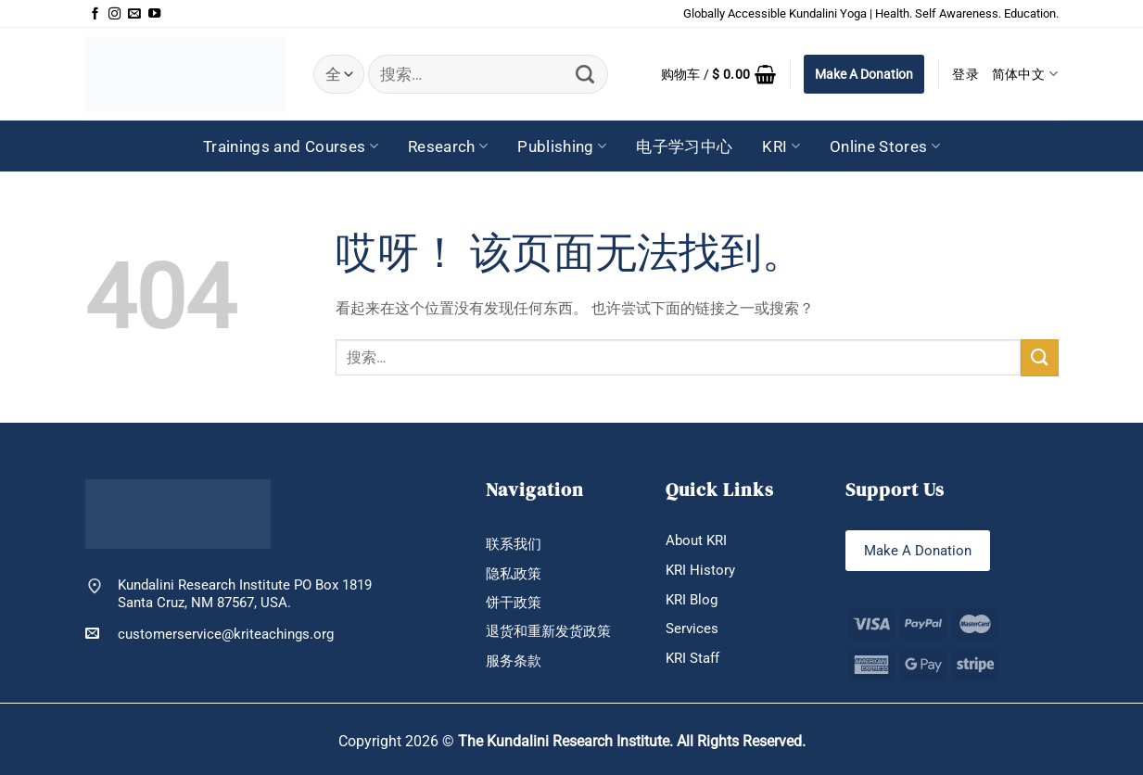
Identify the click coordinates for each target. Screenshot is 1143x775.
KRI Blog (692, 599)
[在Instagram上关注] (114, 14)
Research (448, 146)
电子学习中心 (684, 146)
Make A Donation (864, 74)
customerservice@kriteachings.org (209, 633)
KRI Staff (692, 658)
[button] (719, 74)
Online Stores (885, 146)
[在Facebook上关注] (95, 14)
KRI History (700, 570)
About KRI (696, 540)
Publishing (561, 146)
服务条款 (513, 661)
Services (692, 628)
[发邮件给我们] (134, 14)
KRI (781, 146)
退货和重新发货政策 (548, 632)
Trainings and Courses (290, 146)
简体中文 (1025, 74)
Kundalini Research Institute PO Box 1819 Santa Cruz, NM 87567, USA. (245, 593)
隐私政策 (513, 573)
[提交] (585, 74)
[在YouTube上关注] (154, 14)
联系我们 (513, 544)
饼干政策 (513, 602)
